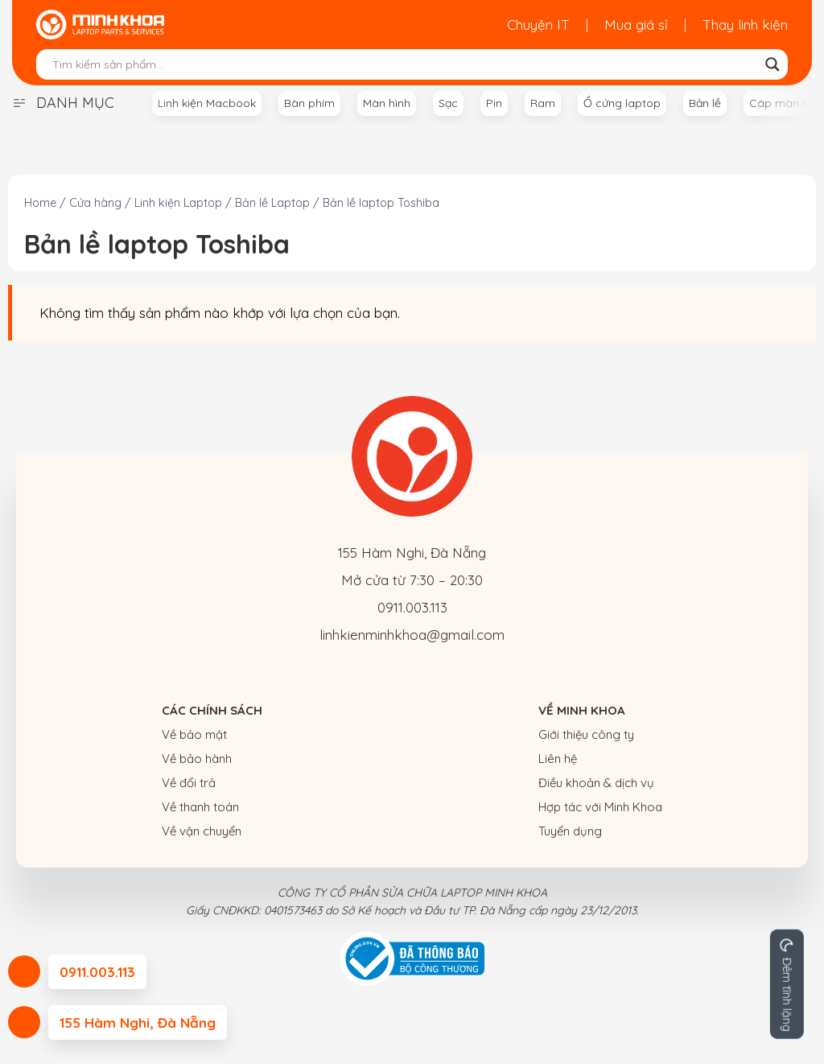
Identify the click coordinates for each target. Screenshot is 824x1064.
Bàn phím (309, 103)
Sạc (448, 103)
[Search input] (404, 64)
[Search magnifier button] (772, 64)
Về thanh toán (200, 806)
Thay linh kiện (745, 24)
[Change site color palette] (787, 984)
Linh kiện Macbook (207, 103)
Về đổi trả (189, 782)
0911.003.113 (412, 607)
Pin (494, 103)
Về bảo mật (194, 734)
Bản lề (705, 103)
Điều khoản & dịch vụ (596, 782)
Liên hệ (557, 758)
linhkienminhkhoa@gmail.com (412, 634)
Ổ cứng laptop (622, 103)
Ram (542, 103)
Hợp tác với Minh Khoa (600, 806)
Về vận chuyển (201, 831)
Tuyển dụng (570, 831)
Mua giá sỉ (636, 24)
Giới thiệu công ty (586, 734)
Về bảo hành (197, 758)
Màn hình (386, 103)
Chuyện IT (538, 24)
